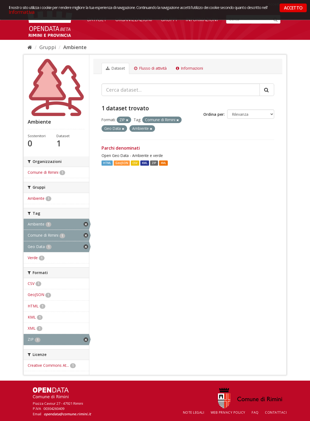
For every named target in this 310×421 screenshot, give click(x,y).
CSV (134, 163)
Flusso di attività (150, 68)
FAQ (255, 412)
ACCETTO (293, 8)
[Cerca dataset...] (181, 89)
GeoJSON (121, 163)
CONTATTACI (276, 412)
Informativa (21, 11)
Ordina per (213, 114)
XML (163, 163)
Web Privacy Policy (228, 412)
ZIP (154, 163)
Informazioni (189, 68)
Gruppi (47, 47)
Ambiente (75, 47)
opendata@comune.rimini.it (67, 414)
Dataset (115, 68)
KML (144, 163)
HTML (107, 163)
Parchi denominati (121, 148)
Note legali (193, 412)
